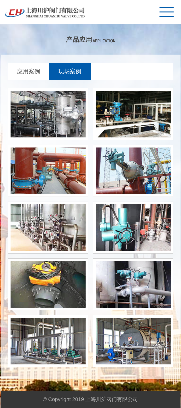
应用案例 (28, 71)
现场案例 (69, 71)
